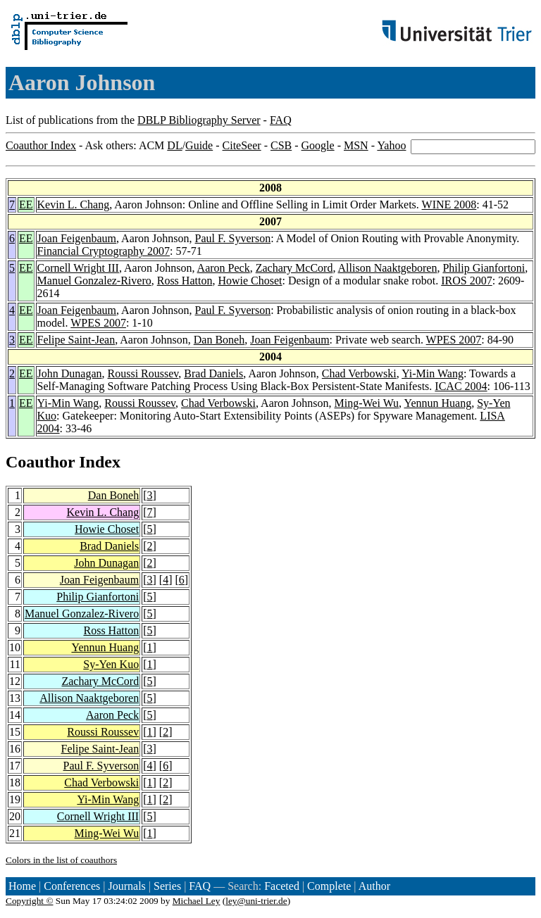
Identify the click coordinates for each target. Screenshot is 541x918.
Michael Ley (196, 900)
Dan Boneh (219, 340)
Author (374, 886)
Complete (329, 886)
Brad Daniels (213, 373)
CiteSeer (242, 145)
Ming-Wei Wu (367, 403)
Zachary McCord (294, 268)
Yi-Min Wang (433, 373)
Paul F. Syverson (233, 238)
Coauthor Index (41, 145)
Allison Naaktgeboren (387, 268)
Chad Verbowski (359, 373)
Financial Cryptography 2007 (103, 251)
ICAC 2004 (461, 386)
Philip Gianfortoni (483, 268)
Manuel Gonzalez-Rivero (94, 281)
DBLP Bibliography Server (199, 120)
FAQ (281, 120)
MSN (356, 145)
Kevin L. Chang (73, 204)
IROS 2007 (466, 281)
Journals (126, 886)
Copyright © (30, 900)
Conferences (72, 886)
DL (174, 145)
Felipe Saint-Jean (76, 340)
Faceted (281, 886)
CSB (281, 145)
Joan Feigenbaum (76, 238)
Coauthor (40, 462)
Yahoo (391, 145)
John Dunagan (69, 373)
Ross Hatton (185, 281)
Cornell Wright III (78, 268)
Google (318, 145)
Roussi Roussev (143, 373)
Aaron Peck (223, 268)
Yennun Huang (438, 403)
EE (26, 204)
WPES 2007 (98, 323)
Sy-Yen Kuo (111, 664)
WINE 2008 (449, 204)
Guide (199, 145)
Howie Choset (250, 281)
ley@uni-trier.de (256, 900)
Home (22, 886)
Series (167, 886)
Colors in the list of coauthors (61, 860)
